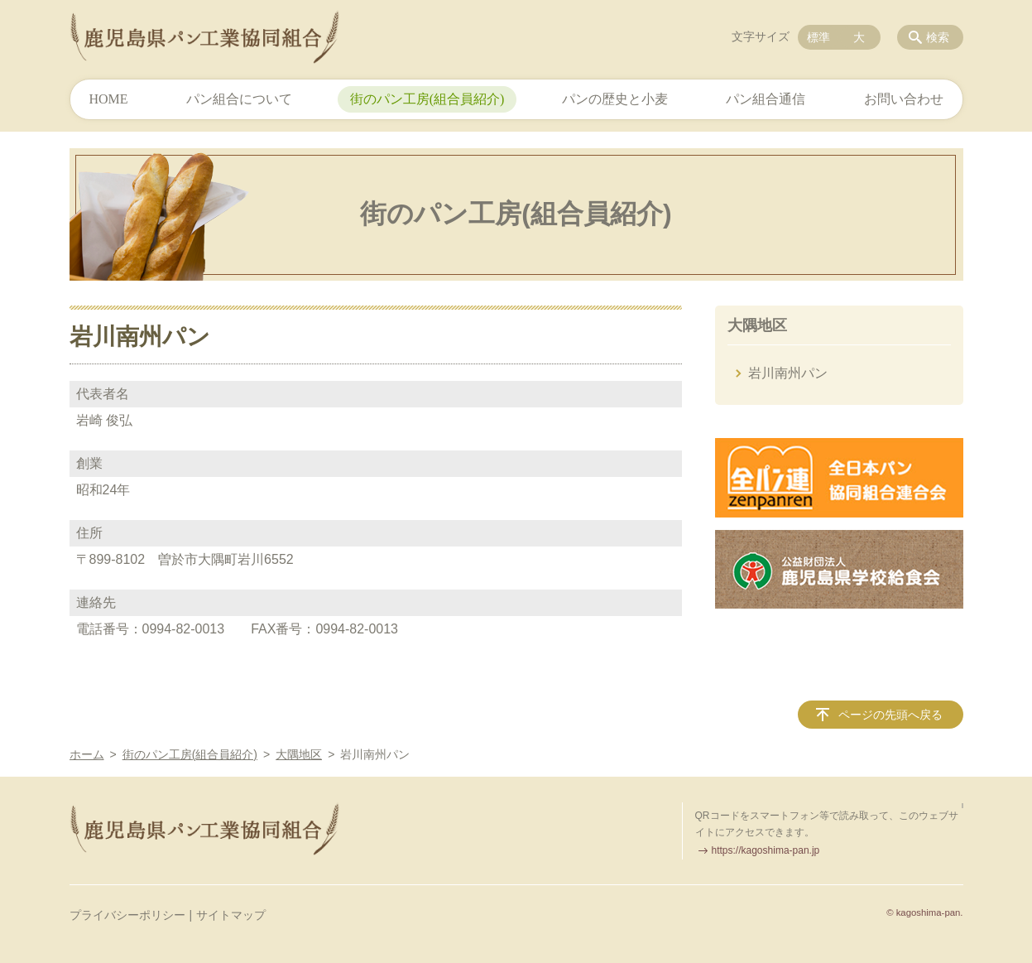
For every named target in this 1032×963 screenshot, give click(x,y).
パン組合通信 (765, 99)
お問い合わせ (903, 99)
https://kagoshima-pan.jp (766, 850)
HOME (108, 99)
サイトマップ (231, 915)
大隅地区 (757, 325)
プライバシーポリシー (127, 915)
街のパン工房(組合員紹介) (427, 99)
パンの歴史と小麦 (615, 99)
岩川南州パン (788, 373)
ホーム (87, 754)
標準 (818, 37)
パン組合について (239, 99)
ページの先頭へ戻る (890, 714)
